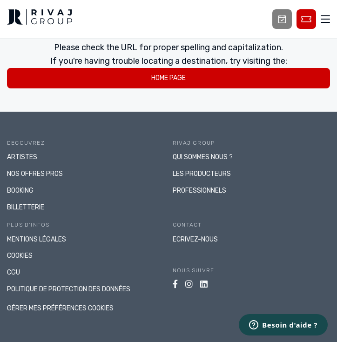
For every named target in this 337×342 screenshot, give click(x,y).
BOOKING (20, 190)
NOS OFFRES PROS (35, 174)
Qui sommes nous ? (203, 157)
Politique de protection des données (68, 289)
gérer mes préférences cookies (60, 308)
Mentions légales (36, 239)
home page (168, 78)
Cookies (20, 256)
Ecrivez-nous (195, 239)
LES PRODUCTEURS (202, 174)
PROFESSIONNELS (199, 190)
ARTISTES (22, 157)
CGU (13, 272)
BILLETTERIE (25, 207)
